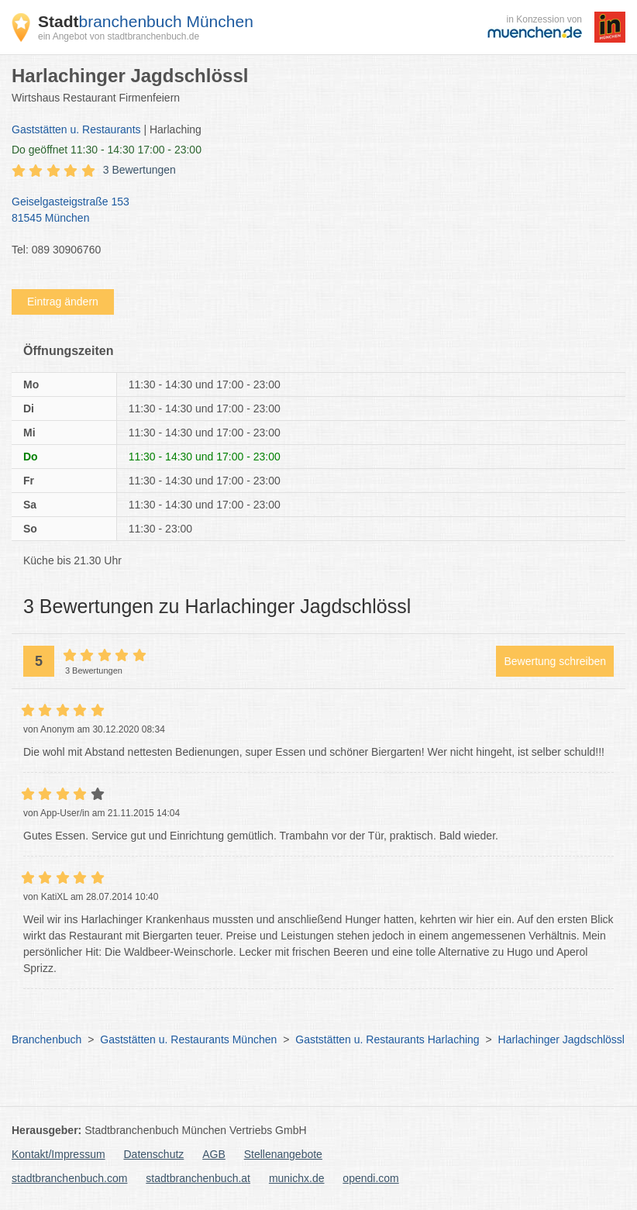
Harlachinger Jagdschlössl (561, 1039)
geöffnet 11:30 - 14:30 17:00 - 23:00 (106, 149)
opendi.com (370, 1178)
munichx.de (297, 1178)
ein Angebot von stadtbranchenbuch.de (118, 36)
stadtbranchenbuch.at (198, 1178)
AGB (214, 1154)
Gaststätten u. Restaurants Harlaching (387, 1039)
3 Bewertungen (139, 170)
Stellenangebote (283, 1154)
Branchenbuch (46, 1039)
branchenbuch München (145, 21)
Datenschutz (154, 1154)
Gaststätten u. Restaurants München (188, 1039)
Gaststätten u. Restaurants (76, 129)
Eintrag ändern (62, 301)
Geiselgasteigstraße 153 (311, 210)
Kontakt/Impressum (58, 1154)
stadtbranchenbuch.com (69, 1178)
